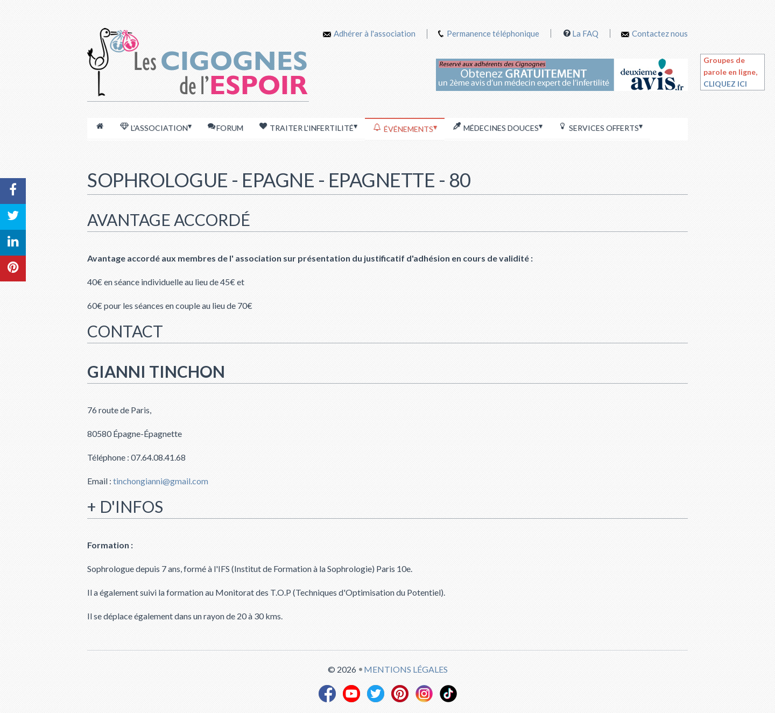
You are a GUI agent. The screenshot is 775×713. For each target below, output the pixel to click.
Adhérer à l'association (369, 33)
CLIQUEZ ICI (725, 83)
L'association (155, 126)
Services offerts (600, 126)
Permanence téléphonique (493, 33)
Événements (404, 127)
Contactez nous (654, 33)
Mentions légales (406, 669)
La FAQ (585, 33)
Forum (225, 127)
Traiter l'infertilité (307, 126)
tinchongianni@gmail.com (159, 481)
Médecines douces (497, 126)
